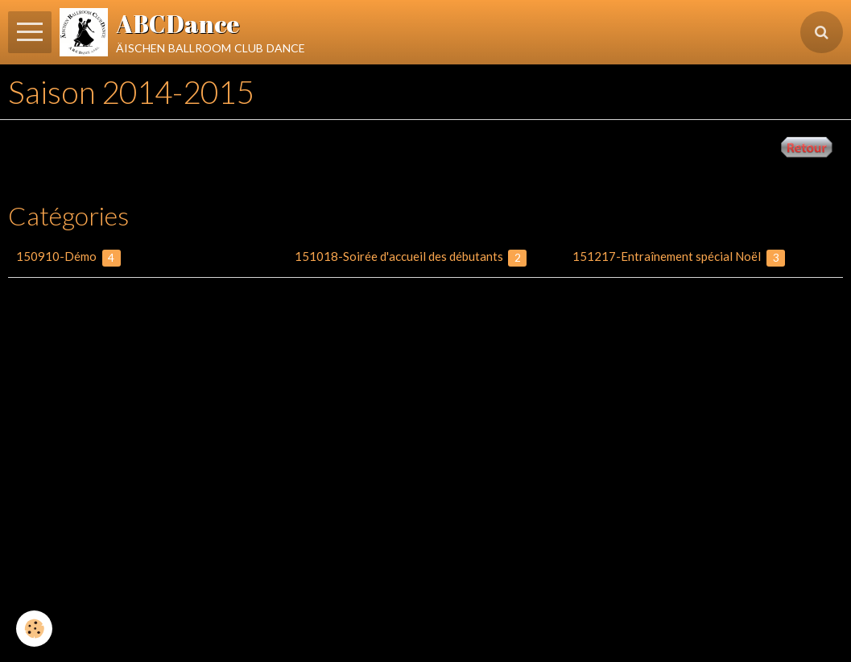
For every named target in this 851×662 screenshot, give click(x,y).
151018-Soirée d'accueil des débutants (411, 258)
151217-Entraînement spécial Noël (678, 258)
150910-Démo (68, 258)
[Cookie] (34, 628)
